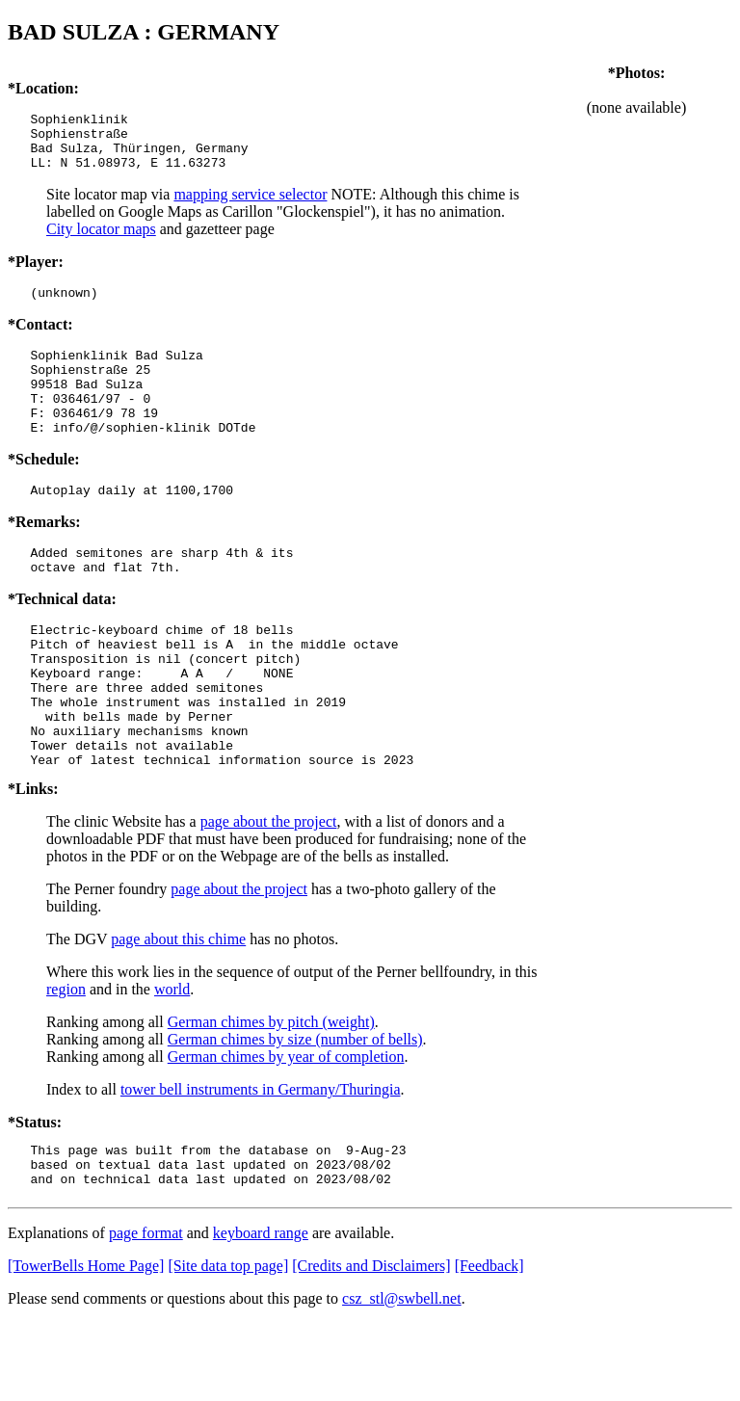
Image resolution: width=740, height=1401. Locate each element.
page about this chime (178, 1008)
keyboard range (260, 1311)
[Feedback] (489, 1343)
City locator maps (101, 240)
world (172, 1058)
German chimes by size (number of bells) (295, 1108)
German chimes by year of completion (286, 1126)
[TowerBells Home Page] (86, 1343)
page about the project (268, 891)
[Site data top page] (228, 1343)
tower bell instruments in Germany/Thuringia (260, 1158)
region (66, 1058)
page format (146, 1311)
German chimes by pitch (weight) (271, 1091)
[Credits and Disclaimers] (371, 1343)
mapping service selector (250, 206)
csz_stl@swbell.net (402, 1376)
